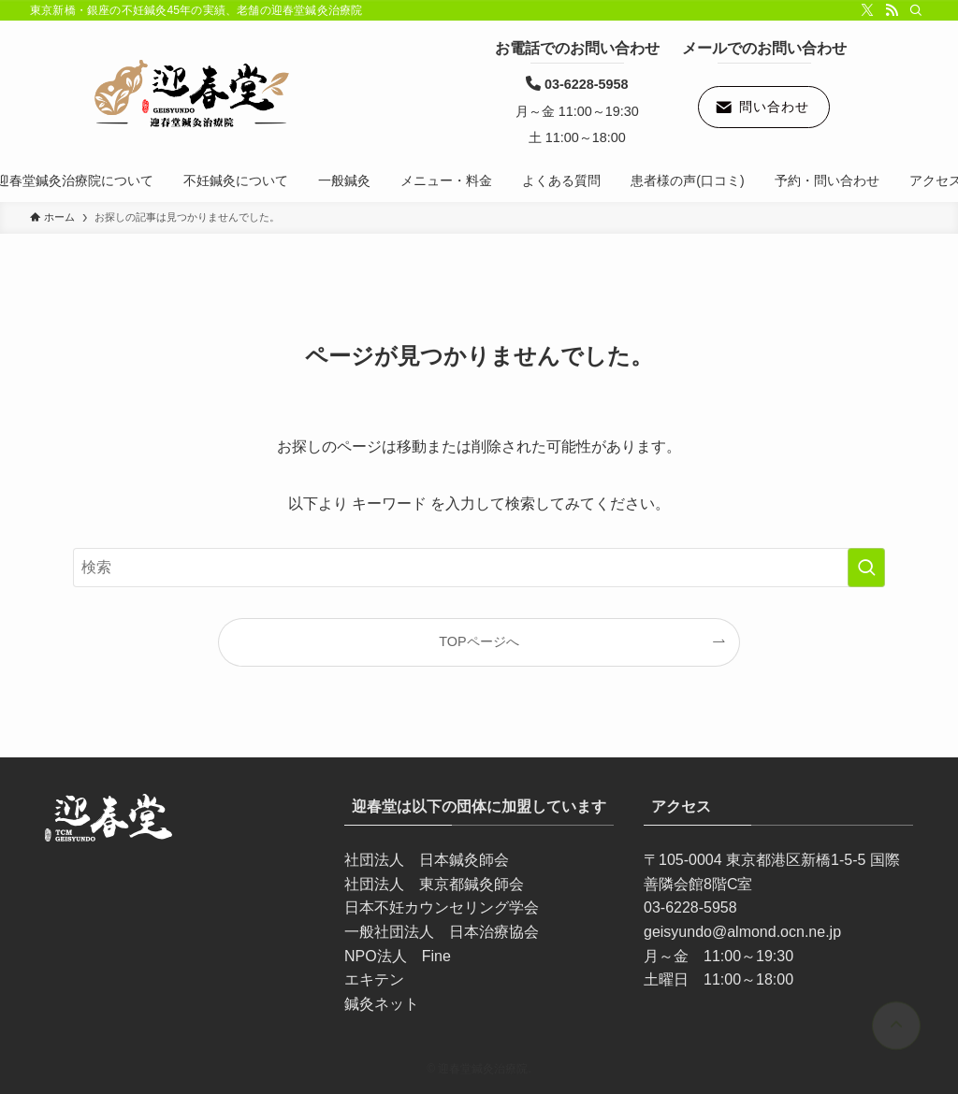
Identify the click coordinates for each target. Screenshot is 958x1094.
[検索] (916, 10)
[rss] (891, 10)
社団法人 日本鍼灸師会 (426, 860)
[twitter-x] (867, 10)
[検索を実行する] (866, 567)
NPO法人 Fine (397, 956)
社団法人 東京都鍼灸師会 (434, 884)
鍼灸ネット (381, 1004)
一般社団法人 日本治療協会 (441, 932)
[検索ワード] (479, 567)
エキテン (374, 979)
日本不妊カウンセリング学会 (441, 907)
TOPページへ (478, 641)
